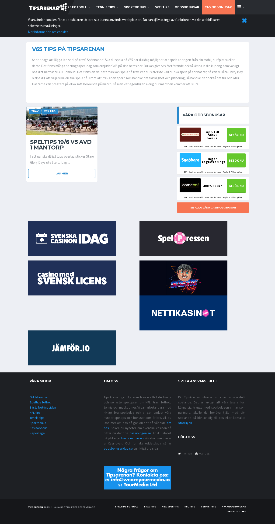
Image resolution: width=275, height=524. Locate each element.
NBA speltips (170, 506)
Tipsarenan (35, 507)
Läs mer (62, 173)
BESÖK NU (236, 135)
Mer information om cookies (48, 32)
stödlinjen (185, 423)
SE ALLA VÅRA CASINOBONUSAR (213, 207)
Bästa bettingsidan (43, 407)
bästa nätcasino (132, 438)
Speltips (162, 7)
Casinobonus (39, 428)
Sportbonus (38, 423)
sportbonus (135, 7)
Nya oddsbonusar (234, 506)
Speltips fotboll (40, 402)
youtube (202, 453)
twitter (185, 453)
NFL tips (35, 412)
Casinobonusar (218, 7)
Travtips (150, 506)
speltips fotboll (72, 7)
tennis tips (105, 7)
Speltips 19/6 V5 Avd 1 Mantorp (61, 145)
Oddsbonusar (187, 7)
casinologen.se (140, 433)
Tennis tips (37, 418)
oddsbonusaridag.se (118, 448)
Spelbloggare (236, 511)
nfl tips (189, 506)
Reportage (37, 433)
